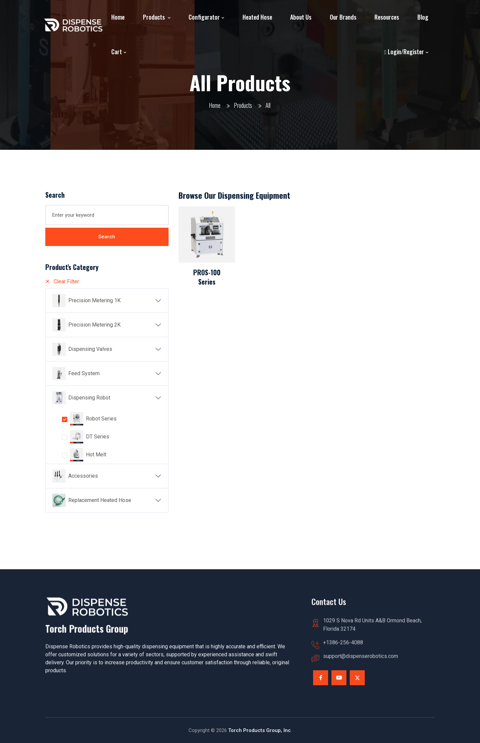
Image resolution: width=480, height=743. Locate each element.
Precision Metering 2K (94, 325)
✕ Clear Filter (62, 281)
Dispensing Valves (90, 349)
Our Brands (343, 17)
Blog (422, 17)
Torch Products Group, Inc (259, 730)
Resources (386, 17)
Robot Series (101, 418)
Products (154, 17)
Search (106, 237)
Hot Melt (96, 454)
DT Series (97, 436)
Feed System (84, 373)
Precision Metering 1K (94, 300)
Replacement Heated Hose (99, 500)
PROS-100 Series (207, 277)
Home (118, 17)
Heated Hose (257, 17)
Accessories (83, 476)
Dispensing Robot (89, 397)
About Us (300, 17)
